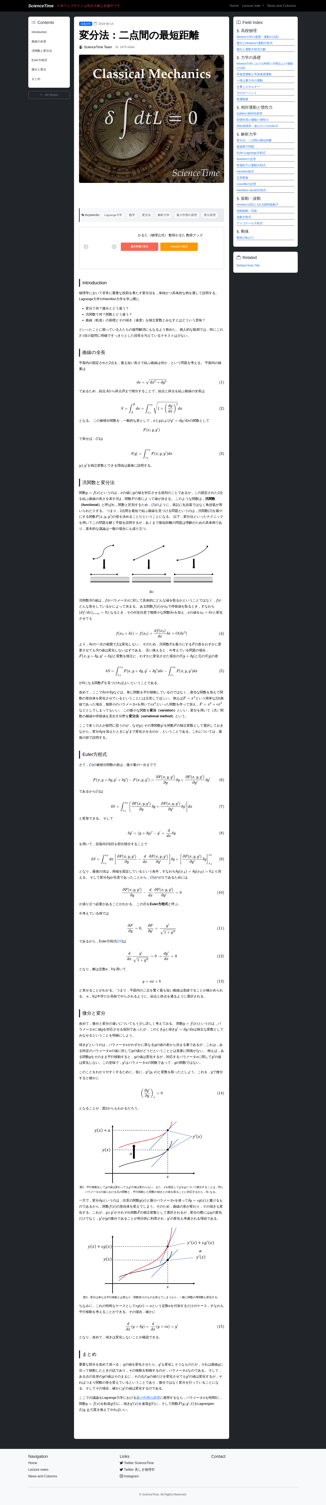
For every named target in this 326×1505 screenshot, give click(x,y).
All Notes (49, 95)
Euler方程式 (39, 60)
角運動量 (242, 99)
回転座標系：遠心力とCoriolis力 (257, 126)
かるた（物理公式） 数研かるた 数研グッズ (170, 235)
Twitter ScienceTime (137, 1463)
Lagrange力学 (113, 215)
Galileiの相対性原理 (249, 113)
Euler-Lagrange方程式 (251, 152)
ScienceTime (41, 6)
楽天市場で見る (139, 246)
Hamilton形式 (245, 171)
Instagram (129, 1476)
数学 (132, 215)
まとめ (36, 78)
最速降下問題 (245, 146)
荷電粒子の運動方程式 (251, 165)
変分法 (146, 215)
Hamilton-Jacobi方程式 (251, 190)
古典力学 (86, 23)
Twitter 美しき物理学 (137, 1469)
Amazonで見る (179, 246)
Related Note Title (248, 265)
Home (234, 5)
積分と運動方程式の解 (251, 49)
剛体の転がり (245, 237)
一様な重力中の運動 (250, 80)
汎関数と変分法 (42, 50)
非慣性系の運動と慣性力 (253, 119)
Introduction (39, 32)
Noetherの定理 (246, 159)
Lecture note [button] (251, 5)
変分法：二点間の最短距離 (254, 140)
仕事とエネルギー (248, 86)
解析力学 (163, 215)
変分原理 (210, 215)
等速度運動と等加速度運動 (254, 74)
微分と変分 (39, 69)
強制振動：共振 (247, 210)
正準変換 (242, 177)
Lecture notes (38, 1469)
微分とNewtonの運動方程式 (255, 43)
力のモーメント (247, 93)
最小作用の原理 (187, 215)
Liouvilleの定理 (246, 184)
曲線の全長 (39, 41)
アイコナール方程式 (250, 223)
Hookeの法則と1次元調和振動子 (258, 204)
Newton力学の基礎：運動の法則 (257, 36)
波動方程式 (244, 217)
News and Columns (281, 5)
